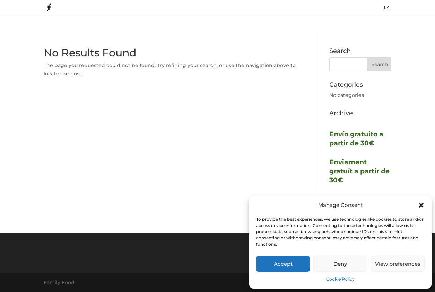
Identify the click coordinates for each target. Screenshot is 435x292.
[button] (421, 205)
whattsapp (364, 10)
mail (387, 10)
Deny (340, 264)
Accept (283, 264)
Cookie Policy (340, 279)
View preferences (397, 264)
